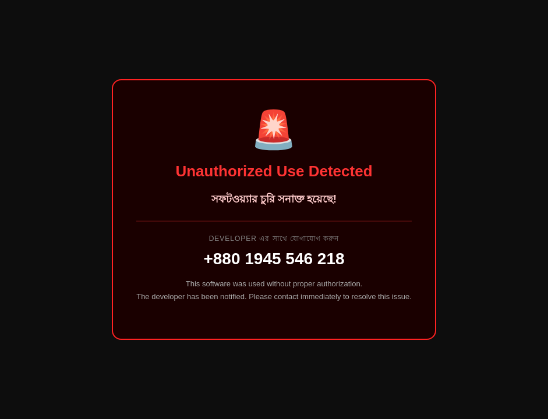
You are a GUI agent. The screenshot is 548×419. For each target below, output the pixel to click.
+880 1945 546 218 (273, 259)
